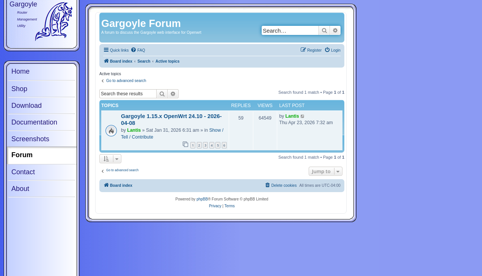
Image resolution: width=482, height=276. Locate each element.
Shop (19, 89)
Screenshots (30, 139)
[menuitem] (137, 50)
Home (20, 71)
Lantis (134, 130)
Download (26, 105)
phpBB (202, 199)
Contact (23, 172)
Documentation (34, 122)
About (20, 188)
